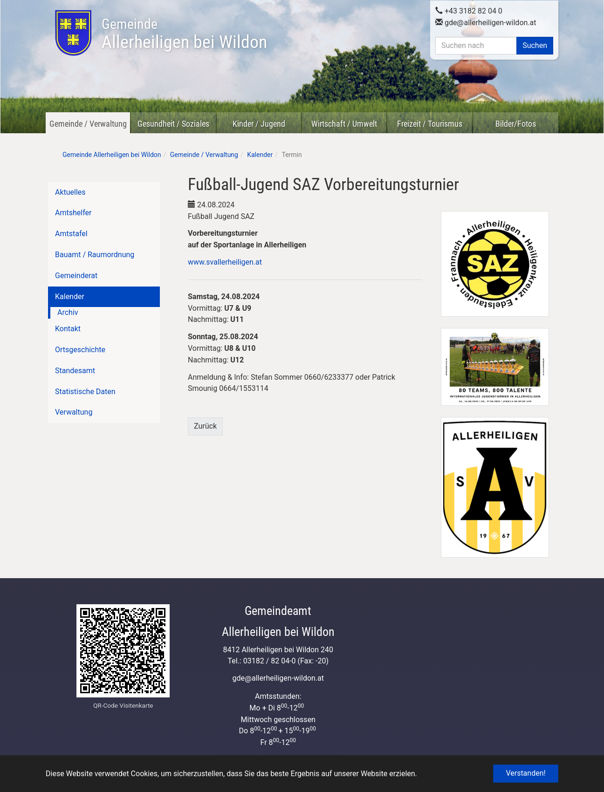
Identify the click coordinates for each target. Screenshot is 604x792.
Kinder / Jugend (259, 124)
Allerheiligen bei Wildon (184, 34)
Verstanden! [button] (525, 773)
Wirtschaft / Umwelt (344, 124)
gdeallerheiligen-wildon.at (485, 22)
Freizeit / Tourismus (429, 124)
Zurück (205, 426)
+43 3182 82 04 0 (468, 11)
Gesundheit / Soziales (173, 124)
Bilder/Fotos (515, 124)
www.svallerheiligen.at (225, 262)
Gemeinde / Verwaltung (88, 124)
